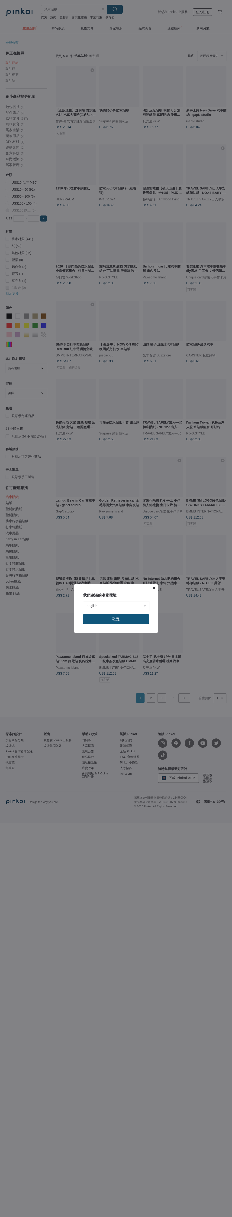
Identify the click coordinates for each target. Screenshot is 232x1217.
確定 (116, 619)
